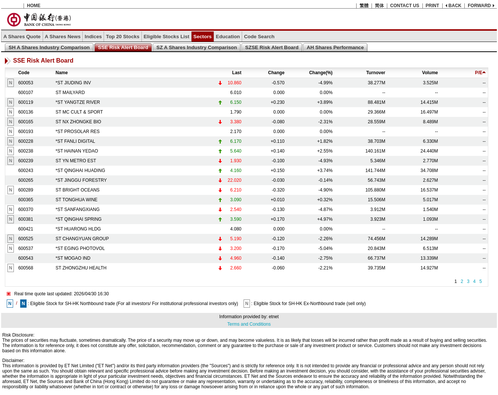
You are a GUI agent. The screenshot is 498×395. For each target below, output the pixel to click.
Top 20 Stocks (122, 36)
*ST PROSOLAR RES (78, 131)
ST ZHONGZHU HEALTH (81, 268)
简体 (379, 5)
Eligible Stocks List (166, 36)
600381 (25, 219)
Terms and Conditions (249, 324)
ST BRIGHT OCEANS (78, 190)
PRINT (432, 5)
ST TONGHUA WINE (77, 199)
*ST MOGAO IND (73, 258)
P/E (480, 72)
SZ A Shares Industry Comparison (196, 47)
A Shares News (63, 36)
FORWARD (479, 5)
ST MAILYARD (70, 92)
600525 (25, 238)
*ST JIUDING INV (73, 82)
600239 (25, 160)
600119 (25, 102)
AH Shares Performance (335, 47)
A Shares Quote (22, 36)
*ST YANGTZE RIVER (78, 102)
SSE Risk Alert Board (123, 47)
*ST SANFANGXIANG (78, 209)
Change (276, 72)
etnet (274, 316)
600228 (25, 141)
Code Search (259, 36)
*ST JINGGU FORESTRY (81, 180)
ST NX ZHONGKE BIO (78, 121)
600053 (25, 82)
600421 (25, 229)
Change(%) (321, 72)
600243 (25, 170)
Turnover (375, 72)
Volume (430, 72)
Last (237, 72)
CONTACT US (404, 5)
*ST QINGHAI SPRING (79, 219)
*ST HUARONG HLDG (78, 229)
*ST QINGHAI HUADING (80, 170)
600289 (25, 190)
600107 (25, 92)
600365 (25, 199)
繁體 (364, 5)
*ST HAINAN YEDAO (77, 151)
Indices (93, 36)
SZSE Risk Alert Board (271, 47)
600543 (25, 258)
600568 (25, 268)
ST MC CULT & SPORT (79, 112)
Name (62, 72)
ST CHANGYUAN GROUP (82, 238)
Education (228, 36)
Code (24, 72)
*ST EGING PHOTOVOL (80, 248)
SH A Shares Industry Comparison (49, 47)
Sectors (202, 36)
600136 (25, 112)
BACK (455, 5)
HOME (33, 5)
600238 (25, 151)
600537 (25, 248)
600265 (25, 180)
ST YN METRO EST (76, 160)
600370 (25, 209)
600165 (25, 121)
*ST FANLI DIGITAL (75, 141)
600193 (25, 131)
